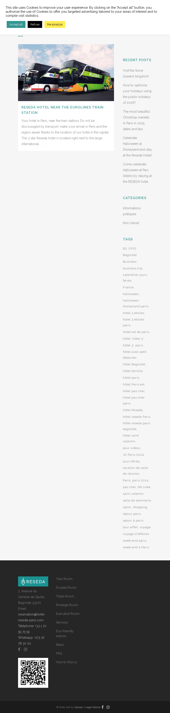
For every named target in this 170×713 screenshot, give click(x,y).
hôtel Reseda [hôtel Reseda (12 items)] (133, 410)
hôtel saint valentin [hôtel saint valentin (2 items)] (131, 438)
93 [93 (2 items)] (125, 248)
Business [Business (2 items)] (130, 261)
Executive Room (67, 613)
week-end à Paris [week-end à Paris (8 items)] (136, 547)
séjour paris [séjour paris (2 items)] (132, 514)
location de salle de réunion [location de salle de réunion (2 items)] (135, 470)
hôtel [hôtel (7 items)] (127, 338)
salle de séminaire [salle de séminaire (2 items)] (137, 500)
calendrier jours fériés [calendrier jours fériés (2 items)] (135, 277)
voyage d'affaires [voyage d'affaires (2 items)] (136, 534)
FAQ (59, 653)
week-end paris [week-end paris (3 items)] (134, 540)
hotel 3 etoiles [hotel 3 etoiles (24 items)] (133, 313)
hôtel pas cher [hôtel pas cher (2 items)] (134, 391)
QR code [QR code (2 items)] (144, 487)
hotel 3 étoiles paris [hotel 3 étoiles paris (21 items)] (133, 322)
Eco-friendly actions (65, 633)
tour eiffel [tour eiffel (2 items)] (130, 527)
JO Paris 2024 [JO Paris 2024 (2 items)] (133, 454)
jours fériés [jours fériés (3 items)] (131, 461)
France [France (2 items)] (128, 287)
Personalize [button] (54, 24)
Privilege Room (67, 605)
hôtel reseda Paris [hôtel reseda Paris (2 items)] (136, 416)
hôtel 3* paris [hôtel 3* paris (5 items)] (133, 345)
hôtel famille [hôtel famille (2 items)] (133, 371)
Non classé (131, 223)
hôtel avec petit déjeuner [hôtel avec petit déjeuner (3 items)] (135, 354)
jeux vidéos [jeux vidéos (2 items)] (131, 448)
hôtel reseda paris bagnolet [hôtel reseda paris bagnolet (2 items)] (136, 426)
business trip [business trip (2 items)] (133, 268)
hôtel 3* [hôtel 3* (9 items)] (138, 338)
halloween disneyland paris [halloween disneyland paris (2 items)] (135, 303)
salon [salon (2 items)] (127, 507)
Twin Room (64, 579)
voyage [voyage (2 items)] (145, 527)
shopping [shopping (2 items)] (140, 507)
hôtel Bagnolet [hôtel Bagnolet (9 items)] (134, 364)
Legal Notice (92, 707)
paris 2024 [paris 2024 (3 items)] (140, 480)
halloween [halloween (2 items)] (131, 294)
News (60, 644)
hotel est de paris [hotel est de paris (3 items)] (136, 332)
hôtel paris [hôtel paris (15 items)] (131, 377)
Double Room (66, 587)
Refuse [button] (34, 24)
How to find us (66, 662)
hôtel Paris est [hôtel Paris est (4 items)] (134, 384)
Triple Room (65, 596)
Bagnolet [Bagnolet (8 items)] (130, 255)
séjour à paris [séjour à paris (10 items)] (133, 520)
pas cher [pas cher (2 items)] (129, 487)
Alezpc (79, 707)
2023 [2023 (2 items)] (132, 248)
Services (62, 622)
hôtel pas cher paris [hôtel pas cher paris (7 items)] (134, 400)
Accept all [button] (16, 24)
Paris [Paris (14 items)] (127, 480)
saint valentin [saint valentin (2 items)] (133, 493)
